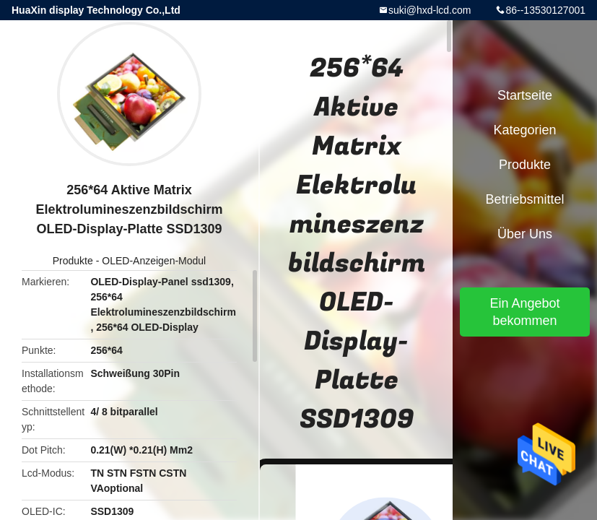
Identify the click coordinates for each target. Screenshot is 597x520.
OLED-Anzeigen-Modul (154, 260)
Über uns (524, 234)
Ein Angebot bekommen (524, 312)
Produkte (73, 260)
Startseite (524, 95)
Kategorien (524, 130)
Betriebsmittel (524, 199)
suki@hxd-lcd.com (429, 10)
